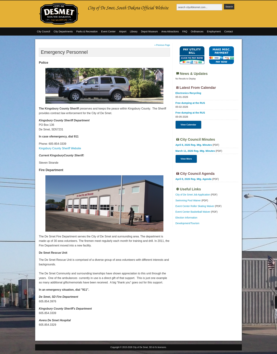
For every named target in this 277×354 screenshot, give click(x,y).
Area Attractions (170, 31)
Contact (228, 31)
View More (186, 158)
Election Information (186, 217)
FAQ (184, 31)
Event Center (108, 31)
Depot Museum (149, 31)
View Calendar (188, 124)
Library (133, 31)
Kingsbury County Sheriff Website (60, 148)
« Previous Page (162, 45)
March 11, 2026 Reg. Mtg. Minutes (195, 150)
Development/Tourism (187, 223)
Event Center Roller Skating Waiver (194, 206)
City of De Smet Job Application (192, 194)
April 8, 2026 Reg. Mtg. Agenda (193, 179)
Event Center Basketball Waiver (192, 211)
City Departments (63, 31)
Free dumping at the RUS (190, 103)
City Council (43, 31)
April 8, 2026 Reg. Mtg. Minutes (193, 144)
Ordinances (197, 31)
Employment (214, 31)
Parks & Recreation (87, 31)
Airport (122, 31)
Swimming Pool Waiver (188, 200)
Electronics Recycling (188, 93)
